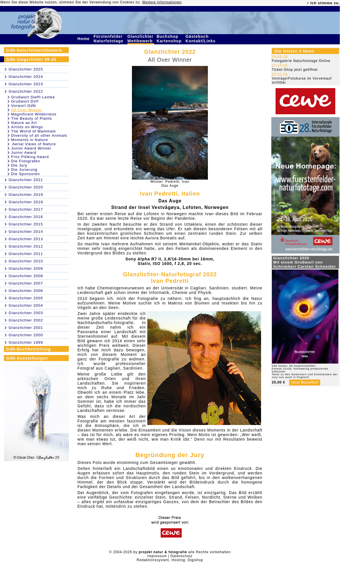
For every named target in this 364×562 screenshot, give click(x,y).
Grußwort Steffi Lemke (33, 97)
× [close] (308, 3)
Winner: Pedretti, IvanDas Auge (169, 184)
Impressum (157, 556)
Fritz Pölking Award (30, 157)
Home (84, 38)
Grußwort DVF (25, 101)
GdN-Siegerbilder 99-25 (31, 59)
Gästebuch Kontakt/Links (201, 38)
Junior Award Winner (31, 148)
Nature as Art (24, 123)
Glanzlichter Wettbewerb (140, 38)
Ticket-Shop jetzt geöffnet (295, 70)
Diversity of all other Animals (39, 135)
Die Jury (19, 165)
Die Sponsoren (25, 174)
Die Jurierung (24, 169)
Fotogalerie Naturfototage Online (301, 61)
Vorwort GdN (23, 105)
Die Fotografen (25, 161)
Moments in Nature (29, 140)
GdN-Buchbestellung (28, 349)
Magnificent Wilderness (34, 114)
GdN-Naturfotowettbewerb (34, 50)
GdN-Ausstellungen (27, 358)
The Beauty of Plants (31, 118)
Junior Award (23, 152)
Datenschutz (181, 556)
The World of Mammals (33, 131)
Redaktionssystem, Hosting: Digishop (170, 560)
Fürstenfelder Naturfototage (109, 38)
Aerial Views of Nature (33, 144)
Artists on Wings (27, 127)
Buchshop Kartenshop (170, 38)
